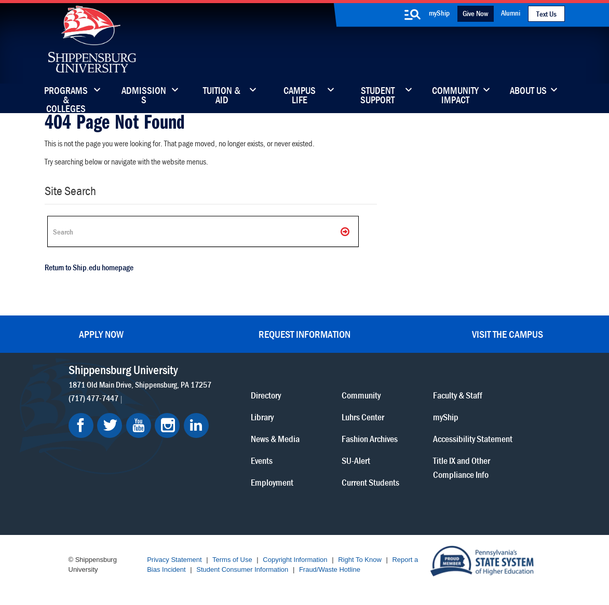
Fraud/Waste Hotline (329, 569)
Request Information (304, 333)
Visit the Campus (507, 333)
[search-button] (412, 14)
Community (361, 395)
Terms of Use (232, 559)
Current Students (370, 482)
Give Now (475, 13)
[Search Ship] (203, 231)
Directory (266, 395)
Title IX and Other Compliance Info (461, 467)
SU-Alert (356, 460)
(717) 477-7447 (93, 398)
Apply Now (101, 333)
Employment (272, 482)
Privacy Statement (174, 559)
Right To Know (360, 559)
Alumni (510, 13)
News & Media (275, 439)
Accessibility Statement (472, 439)
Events (262, 460)
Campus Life (299, 96)
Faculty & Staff (457, 395)
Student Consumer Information (242, 569)
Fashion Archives (370, 439)
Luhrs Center (363, 417)
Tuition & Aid (221, 96)
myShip (439, 13)
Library (262, 417)
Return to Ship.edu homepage (89, 267)
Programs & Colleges (66, 96)
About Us (528, 91)
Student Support (377, 96)
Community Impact (455, 96)
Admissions (143, 96)
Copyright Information (295, 559)
